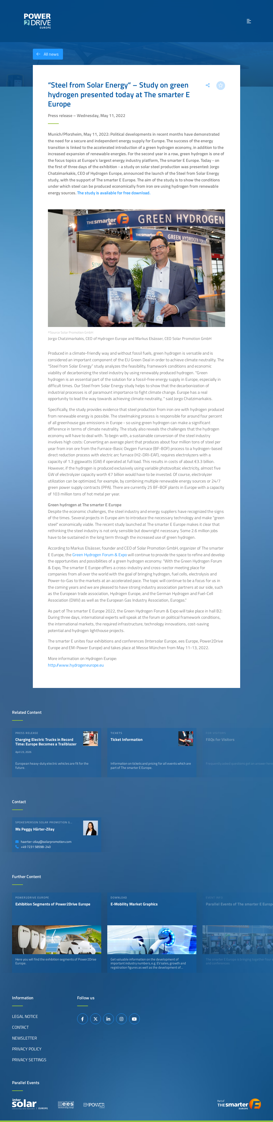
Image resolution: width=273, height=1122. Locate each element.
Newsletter (24, 1038)
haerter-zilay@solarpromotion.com (43, 841)
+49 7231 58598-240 (33, 846)
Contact (20, 1027)
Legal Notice (25, 1016)
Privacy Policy (27, 1049)
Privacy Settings (29, 1059)
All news (46, 54)
